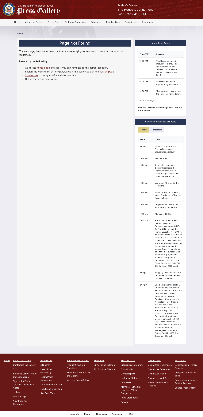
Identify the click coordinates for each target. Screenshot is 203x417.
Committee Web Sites (159, 378)
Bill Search (45, 365)
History (16, 392)
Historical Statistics (130, 378)
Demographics (128, 373)
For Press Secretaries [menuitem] (75, 22)
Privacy (88, 414)
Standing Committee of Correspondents (25, 375)
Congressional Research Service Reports (187, 382)
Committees (154, 360)
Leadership (126, 382)
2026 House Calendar (104, 369)
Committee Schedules (159, 369)
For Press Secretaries (78, 360)
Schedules (99, 360)
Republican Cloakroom (51, 389)
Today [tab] (143, 130)
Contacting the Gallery (24, 365)
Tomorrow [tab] (156, 130)
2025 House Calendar (104, 365)
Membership (19, 396)
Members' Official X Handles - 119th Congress (131, 390)
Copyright (75, 414)
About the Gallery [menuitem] (34, 22)
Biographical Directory (132, 365)
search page (107, 71)
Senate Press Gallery (185, 387)
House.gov (101, 414)
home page (43, 67)
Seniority (125, 402)
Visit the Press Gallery (78, 380)
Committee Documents (160, 365)
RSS (131, 414)
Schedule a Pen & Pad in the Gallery (79, 374)
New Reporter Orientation (20, 402)
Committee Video (157, 373)
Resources (180, 360)
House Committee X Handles (158, 384)
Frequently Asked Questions (76, 366)
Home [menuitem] (17, 22)
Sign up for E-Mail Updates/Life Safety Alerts (23, 384)
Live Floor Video (48, 393)
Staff (15, 369)
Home (20, 33)
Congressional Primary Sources (186, 366)
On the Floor (46, 360)
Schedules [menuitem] (96, 22)
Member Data (128, 360)
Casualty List (127, 369)
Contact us (31, 75)
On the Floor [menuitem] (53, 22)
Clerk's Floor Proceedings (46, 371)
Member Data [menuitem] (113, 22)
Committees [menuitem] (131, 22)
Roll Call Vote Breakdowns (46, 378)
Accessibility (118, 414)
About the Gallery (22, 360)
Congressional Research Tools (187, 374)
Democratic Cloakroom (51, 384)
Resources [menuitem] (147, 22)
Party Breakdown (129, 397)
